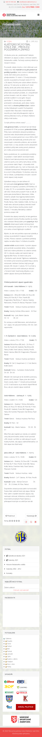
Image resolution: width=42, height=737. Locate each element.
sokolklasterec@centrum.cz (28, 2)
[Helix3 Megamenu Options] (38, 14)
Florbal (9, 651)
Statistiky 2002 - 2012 (13, 569)
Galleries (8, 639)
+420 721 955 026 (10, 2)
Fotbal (27, 28)
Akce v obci (11, 664)
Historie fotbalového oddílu (15, 564)
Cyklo (9, 656)
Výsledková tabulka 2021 (15, 556)
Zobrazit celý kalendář (21, 590)
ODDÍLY (19, 28)
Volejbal (10, 662)
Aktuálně (12, 28)
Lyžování (10, 654)
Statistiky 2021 (12, 560)
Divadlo (9, 641)
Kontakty (9, 573)
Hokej (9, 667)
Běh (8, 649)
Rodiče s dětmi (12, 659)
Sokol (9, 644)
